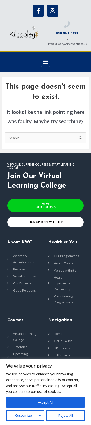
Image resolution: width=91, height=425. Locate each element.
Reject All (65, 415)
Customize (23, 415)
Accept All (45, 402)
